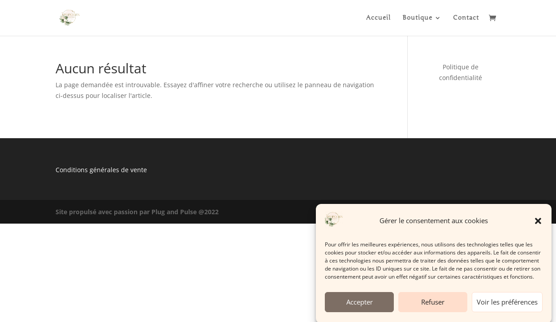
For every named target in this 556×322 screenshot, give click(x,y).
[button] (538, 223)
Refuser (432, 304)
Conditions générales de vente (101, 169)
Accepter (359, 304)
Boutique (417, 18)
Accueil (378, 18)
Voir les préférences (507, 304)
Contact (466, 18)
